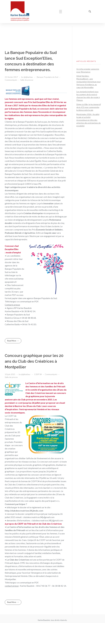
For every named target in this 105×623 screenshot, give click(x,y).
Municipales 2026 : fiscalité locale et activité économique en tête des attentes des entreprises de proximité (88, 120)
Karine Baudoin (27, 585)
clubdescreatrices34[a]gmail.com (38, 517)
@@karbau (28, 77)
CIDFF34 (38, 374)
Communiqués (11, 80)
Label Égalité (35, 161)
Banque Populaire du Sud (47, 77)
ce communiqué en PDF (27, 301)
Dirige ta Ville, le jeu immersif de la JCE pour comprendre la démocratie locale (88, 107)
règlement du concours (28, 474)
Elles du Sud (13, 141)
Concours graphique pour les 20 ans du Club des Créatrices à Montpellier (34, 361)
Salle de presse (26, 80)
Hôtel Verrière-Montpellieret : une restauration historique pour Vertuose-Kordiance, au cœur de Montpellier (88, 82)
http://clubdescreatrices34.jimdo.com (24, 510)
